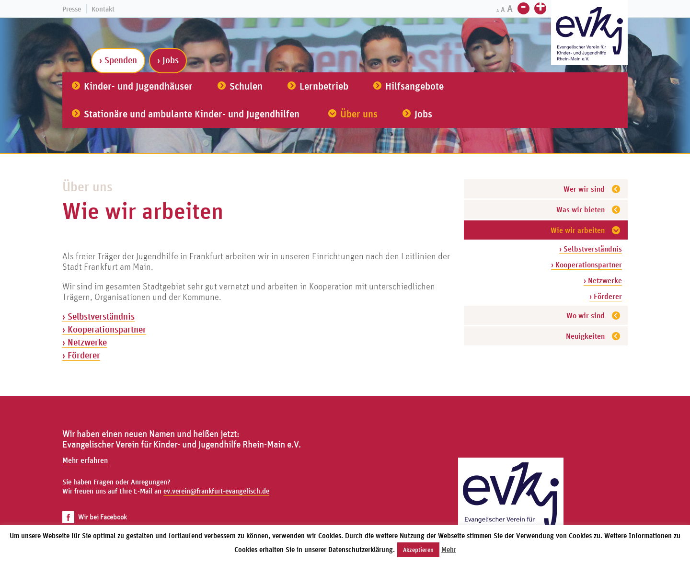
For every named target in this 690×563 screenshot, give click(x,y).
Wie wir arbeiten (578, 230)
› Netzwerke (603, 280)
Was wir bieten (580, 209)
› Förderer (605, 296)
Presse (71, 8)
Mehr (448, 549)
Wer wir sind (584, 189)
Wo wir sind (585, 315)
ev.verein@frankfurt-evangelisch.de (216, 490)
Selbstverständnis (101, 316)
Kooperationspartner (107, 329)
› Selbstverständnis (590, 248)
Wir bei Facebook (94, 516)
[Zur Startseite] (589, 33)
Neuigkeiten (585, 336)
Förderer (84, 355)
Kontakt (103, 8)
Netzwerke (87, 342)
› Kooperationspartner (586, 264)
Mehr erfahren (85, 460)
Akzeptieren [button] (418, 550)
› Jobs (168, 60)
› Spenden (118, 60)
